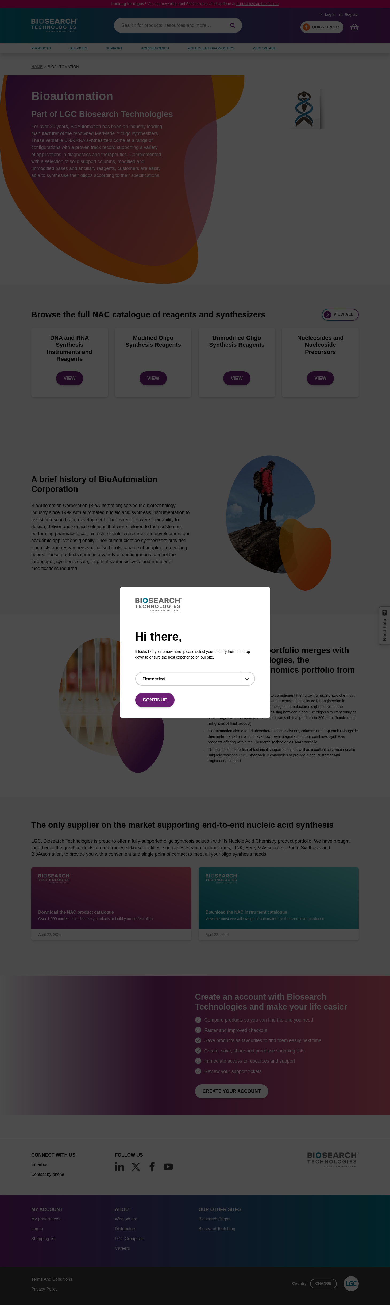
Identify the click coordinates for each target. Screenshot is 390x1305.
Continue (155, 700)
